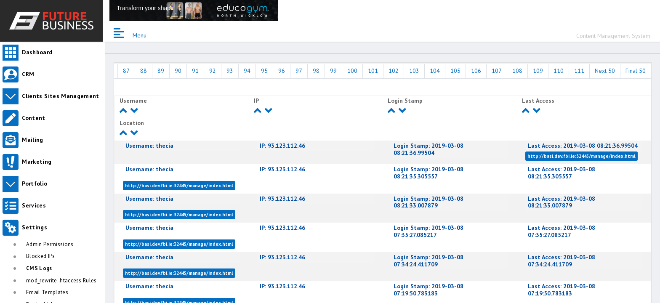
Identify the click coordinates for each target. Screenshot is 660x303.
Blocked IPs (40, 256)
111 (579, 70)
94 (247, 70)
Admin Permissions (50, 244)
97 (298, 70)
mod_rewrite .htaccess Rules (61, 280)
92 (212, 70)
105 (455, 70)
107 (497, 70)
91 (195, 70)
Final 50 (635, 70)
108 (517, 70)
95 (264, 70)
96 (281, 70)
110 (559, 70)
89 (160, 70)
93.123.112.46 (282, 145)
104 (435, 70)
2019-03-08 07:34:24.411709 (428, 260)
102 (394, 70)
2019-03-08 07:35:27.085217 (428, 231)
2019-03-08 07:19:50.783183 (428, 289)
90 (178, 70)
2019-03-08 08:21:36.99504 (428, 149)
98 (316, 70)
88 (143, 70)
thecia (149, 145)
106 (476, 70)
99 (333, 70)
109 (538, 70)
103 (414, 70)
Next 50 (605, 70)
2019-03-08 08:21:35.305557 (428, 172)
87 (126, 70)
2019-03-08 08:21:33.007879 (428, 202)
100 (352, 70)
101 (373, 70)
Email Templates (47, 292)
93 (229, 70)
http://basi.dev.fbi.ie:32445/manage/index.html (581, 156)
